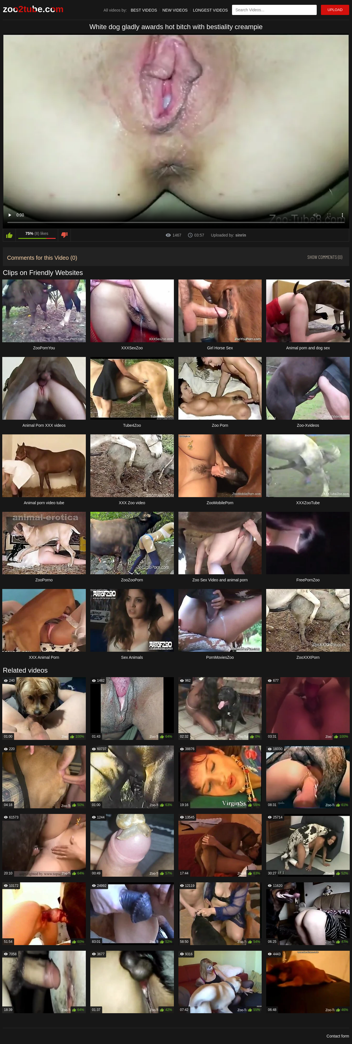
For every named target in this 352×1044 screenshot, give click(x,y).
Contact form (338, 1036)
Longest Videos (210, 10)
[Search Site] (312, 10)
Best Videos (144, 10)
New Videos (174, 10)
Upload (334, 10)
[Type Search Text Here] (274, 10)
